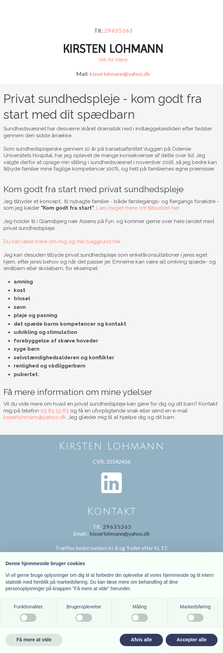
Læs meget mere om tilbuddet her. (138, 208)
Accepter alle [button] (192, 639)
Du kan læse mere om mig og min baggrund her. (62, 241)
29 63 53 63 (54, 411)
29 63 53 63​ (118, 30)
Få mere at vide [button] (33, 639)
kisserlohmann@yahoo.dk (120, 73)
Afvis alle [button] (141, 639)
